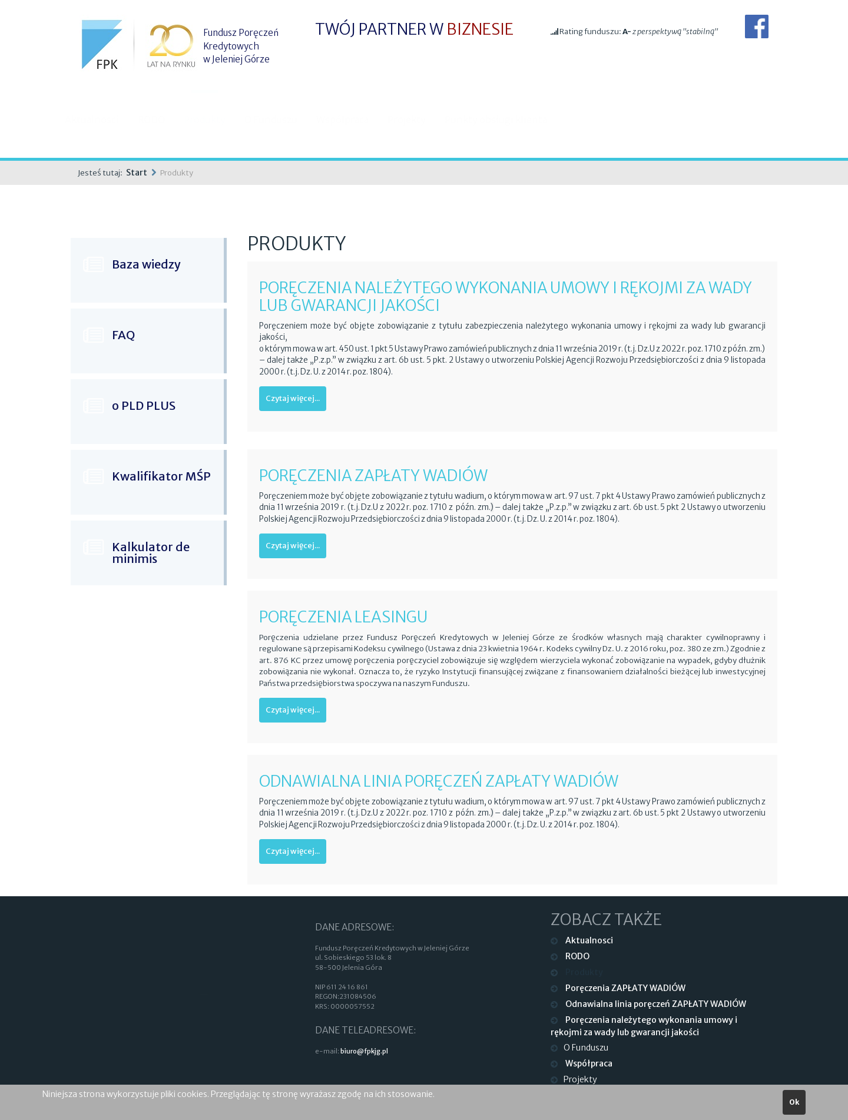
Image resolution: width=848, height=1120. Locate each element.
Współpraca (353, 119)
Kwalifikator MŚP (161, 476)
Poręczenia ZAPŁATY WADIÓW (373, 475)
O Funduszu (282, 119)
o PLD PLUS (143, 405)
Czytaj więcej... (293, 398)
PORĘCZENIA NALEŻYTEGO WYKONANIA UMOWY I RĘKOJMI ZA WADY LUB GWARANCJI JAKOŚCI (505, 296)
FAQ (123, 334)
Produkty (216, 119)
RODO (162, 119)
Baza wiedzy (146, 264)
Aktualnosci (103, 119)
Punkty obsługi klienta (507, 119)
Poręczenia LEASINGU (343, 617)
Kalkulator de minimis (151, 552)
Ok (794, 1102)
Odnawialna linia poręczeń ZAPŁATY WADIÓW (438, 781)
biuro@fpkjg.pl (364, 1051)
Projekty (418, 119)
